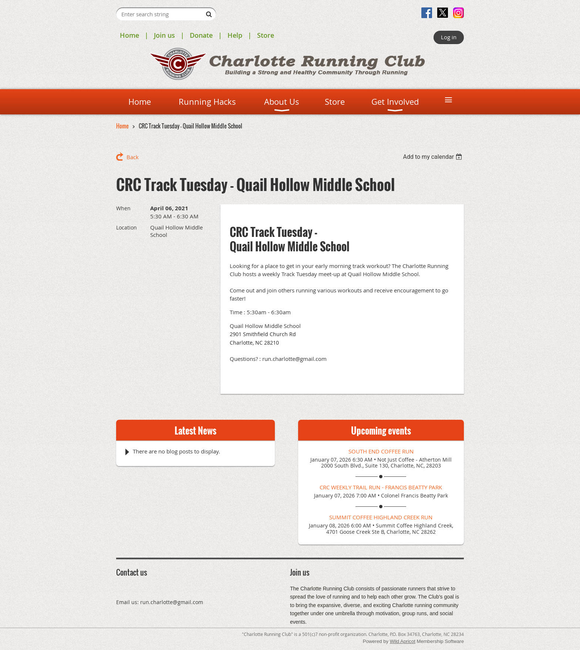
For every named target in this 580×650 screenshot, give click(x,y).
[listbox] (433, 156)
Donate (201, 35)
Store (265, 35)
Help (234, 35)
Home (129, 35)
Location (126, 227)
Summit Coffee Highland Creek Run (380, 517)
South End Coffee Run (381, 451)
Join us (164, 35)
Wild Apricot (402, 641)
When (123, 208)
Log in (448, 37)
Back (133, 157)
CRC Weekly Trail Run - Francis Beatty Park (381, 487)
